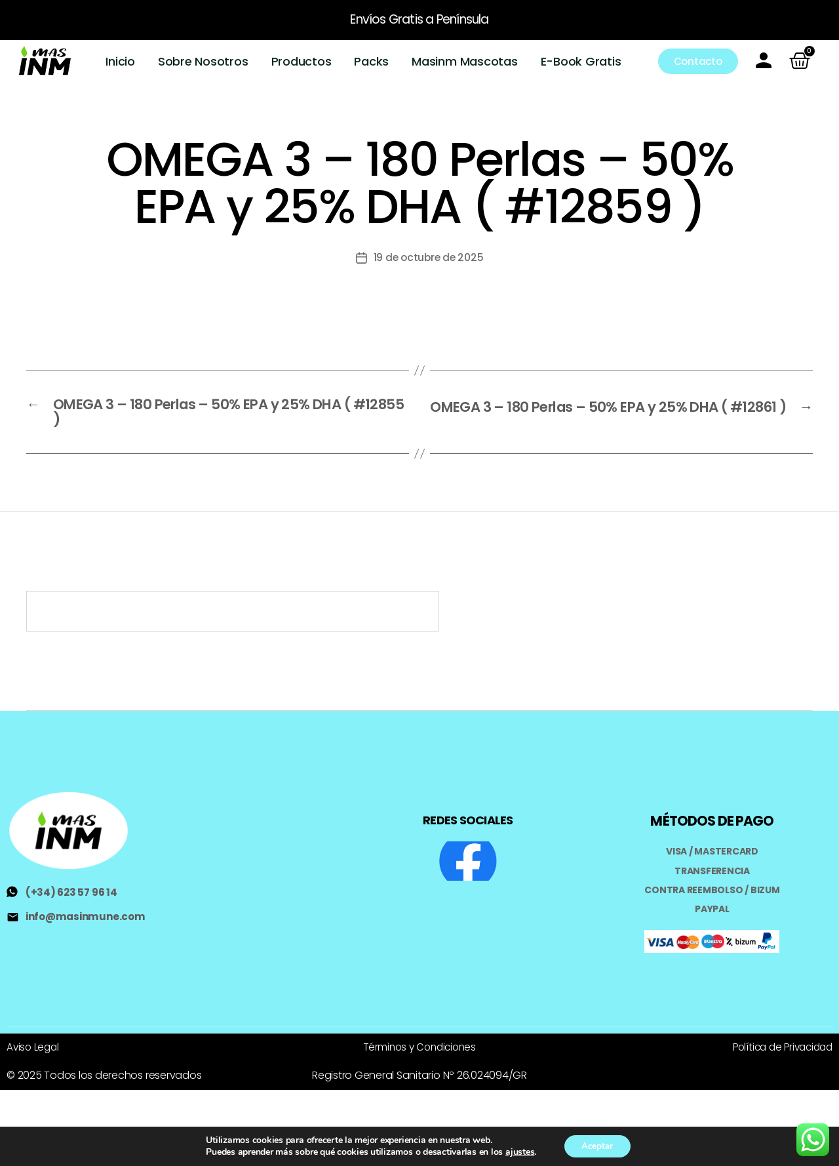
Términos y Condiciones (419, 1047)
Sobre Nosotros (203, 61)
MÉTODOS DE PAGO (712, 822)
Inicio (121, 61)
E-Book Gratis (581, 61)
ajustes (517, 1151)
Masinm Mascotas (465, 61)
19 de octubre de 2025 (428, 257)
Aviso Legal (34, 1047)
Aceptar (597, 1145)
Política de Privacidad (778, 1047)
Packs (372, 61)
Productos (301, 61)
